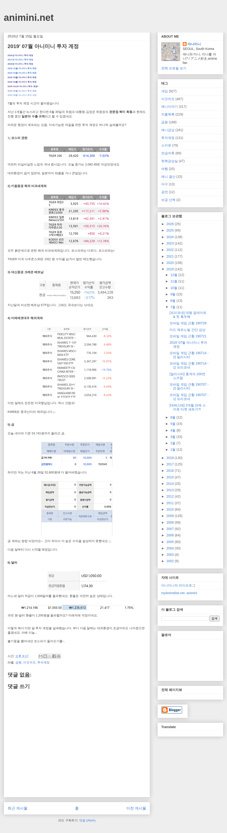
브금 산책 (168, 200)
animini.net (29, 17)
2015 (170, 477)
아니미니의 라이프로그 (178, 585)
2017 (170, 464)
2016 (170, 470)
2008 (170, 522)
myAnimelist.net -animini (179, 593)
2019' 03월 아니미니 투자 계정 (22, 77)
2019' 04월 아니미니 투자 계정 (22, 82)
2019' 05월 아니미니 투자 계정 (22, 91)
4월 (173, 430)
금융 (18, 662)
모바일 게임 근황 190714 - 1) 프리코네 (189, 365)
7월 (173, 307)
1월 (173, 449)
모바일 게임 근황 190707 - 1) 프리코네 (189, 397)
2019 (170, 269)
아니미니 (194, 44)
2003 (170, 555)
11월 (174, 281)
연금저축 (168, 153)
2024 (170, 237)
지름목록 (168, 114)
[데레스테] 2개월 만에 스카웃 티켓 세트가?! (188, 407)
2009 (170, 516)
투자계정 (43, 662)
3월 (173, 437)
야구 (164, 184)
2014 (170, 484)
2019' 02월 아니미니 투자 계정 (22, 73)
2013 (170, 490)
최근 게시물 (17, 808)
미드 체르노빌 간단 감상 (187, 330)
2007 (170, 529)
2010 (170, 509)
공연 (164, 192)
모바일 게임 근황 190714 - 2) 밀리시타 (189, 355)
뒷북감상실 (169, 161)
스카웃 (166, 145)
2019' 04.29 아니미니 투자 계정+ (23, 86)
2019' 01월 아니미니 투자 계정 (22, 68)
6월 (173, 417)
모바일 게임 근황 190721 (188, 336)
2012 (170, 496)
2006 (170, 535)
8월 (173, 301)
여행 (164, 169)
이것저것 (29, 662)
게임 (164, 91)
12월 (174, 275)
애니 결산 (168, 176)
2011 (170, 503)
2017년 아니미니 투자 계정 (20, 59)
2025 (170, 230)
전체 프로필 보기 (173, 68)
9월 (173, 294)
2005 (170, 542)
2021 (170, 256)
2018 (170, 458)
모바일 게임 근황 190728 (188, 323)
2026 (170, 224)
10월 (174, 288)
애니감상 (168, 130)
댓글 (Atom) (87, 820)
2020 (170, 263)
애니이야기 (169, 106)
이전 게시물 (136, 808)
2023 (170, 243)
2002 (170, 561)
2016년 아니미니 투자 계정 (20, 55)
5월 (173, 424)
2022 (170, 250)
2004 (170, 548)
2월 (173, 443)
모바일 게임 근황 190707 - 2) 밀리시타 (189, 386)
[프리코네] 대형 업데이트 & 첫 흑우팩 (188, 315)
